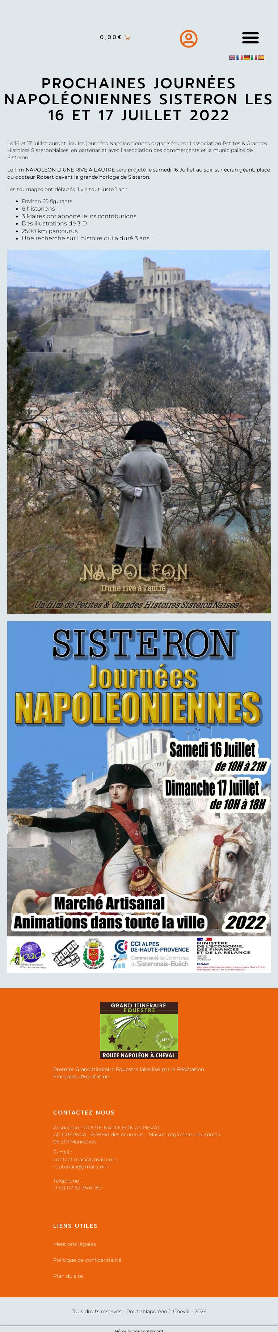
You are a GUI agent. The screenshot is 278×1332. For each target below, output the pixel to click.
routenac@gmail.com (81, 1195)
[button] (250, 37)
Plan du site (68, 1276)
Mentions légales (74, 1244)
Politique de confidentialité (87, 1260)
